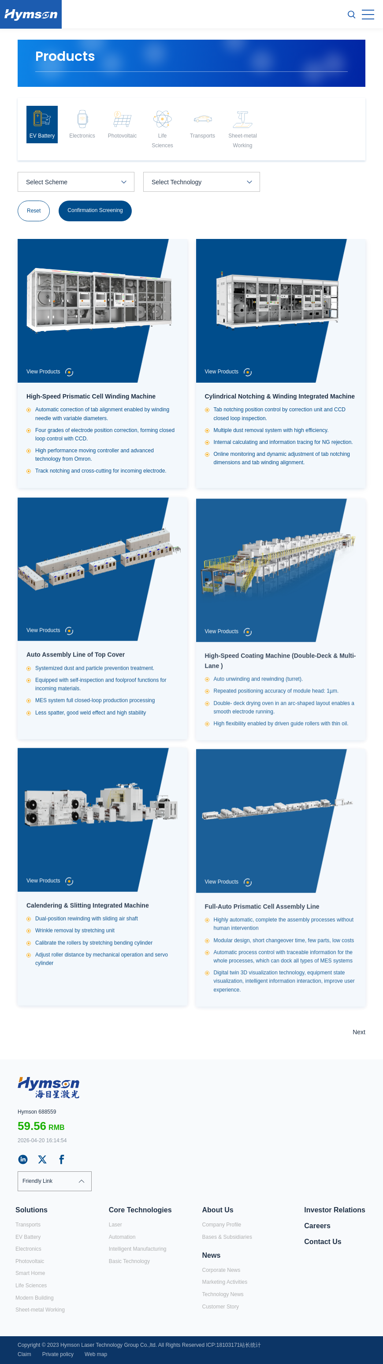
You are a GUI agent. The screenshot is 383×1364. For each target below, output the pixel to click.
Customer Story (220, 1307)
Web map (96, 1354)
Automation (122, 1237)
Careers (317, 1226)
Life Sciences (31, 1285)
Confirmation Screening (95, 211)
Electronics (28, 1249)
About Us (218, 1210)
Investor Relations (334, 1210)
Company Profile (222, 1225)
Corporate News (221, 1270)
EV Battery (28, 1237)
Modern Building (34, 1298)
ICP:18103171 (223, 1345)
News (211, 1255)
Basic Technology (129, 1261)
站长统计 (250, 1345)
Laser (115, 1225)
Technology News (223, 1294)
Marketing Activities (225, 1282)
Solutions (31, 1210)
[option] (42, 124)
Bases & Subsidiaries (227, 1237)
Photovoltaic (29, 1261)
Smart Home (30, 1273)
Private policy (58, 1354)
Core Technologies (140, 1210)
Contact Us (322, 1241)
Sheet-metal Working (40, 1310)
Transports (28, 1225)
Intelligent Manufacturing (138, 1249)
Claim (24, 1354)
